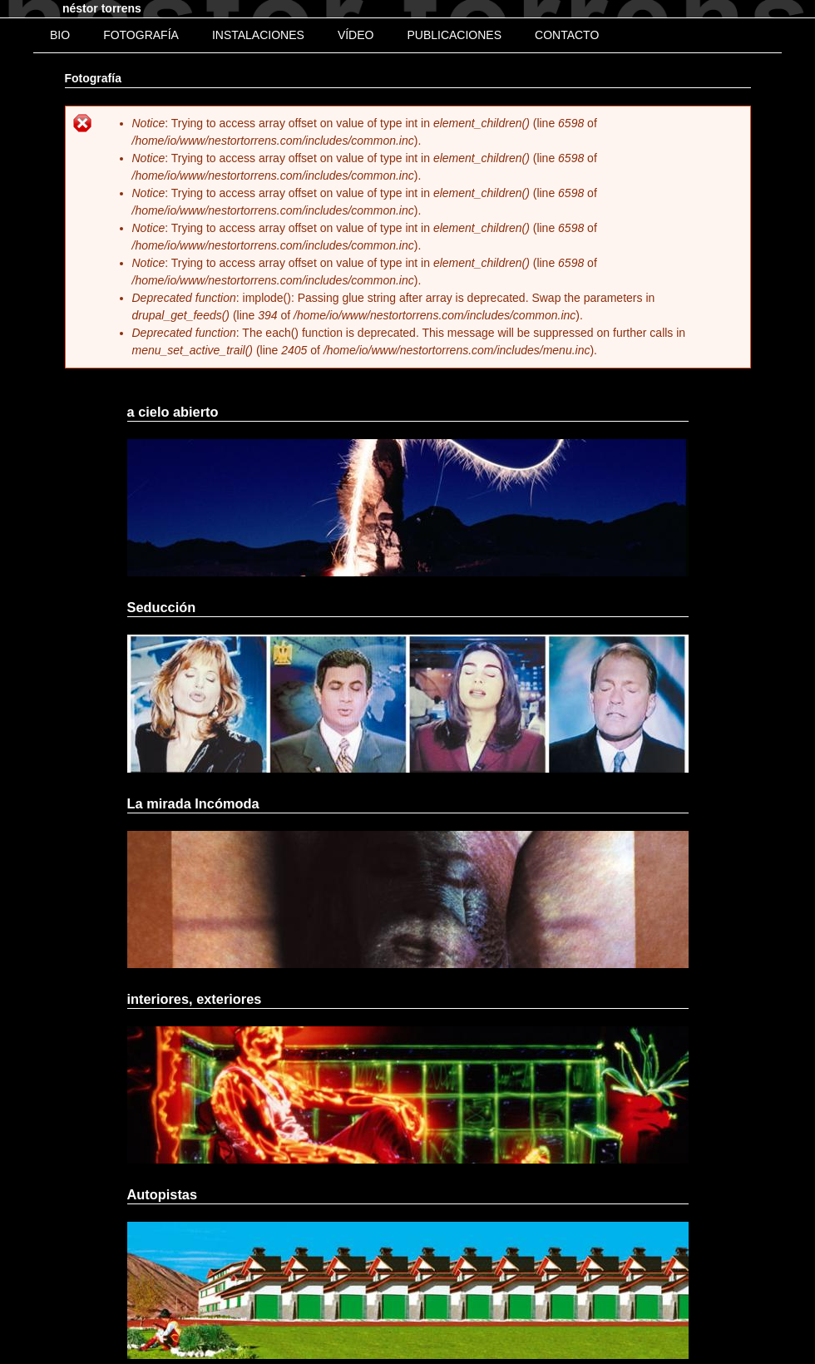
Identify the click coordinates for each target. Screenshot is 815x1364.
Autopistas (162, 1194)
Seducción (161, 607)
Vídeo (356, 35)
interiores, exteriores (194, 998)
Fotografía (141, 35)
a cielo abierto (173, 411)
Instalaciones (258, 35)
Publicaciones (454, 35)
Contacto (567, 35)
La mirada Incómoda (193, 803)
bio (60, 35)
